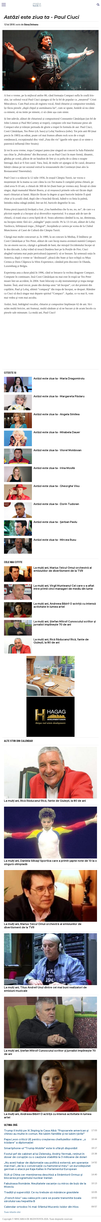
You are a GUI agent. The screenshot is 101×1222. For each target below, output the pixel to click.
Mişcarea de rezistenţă (50, 4)
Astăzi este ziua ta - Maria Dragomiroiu (59, 378)
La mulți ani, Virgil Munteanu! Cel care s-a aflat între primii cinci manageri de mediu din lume (64, 587)
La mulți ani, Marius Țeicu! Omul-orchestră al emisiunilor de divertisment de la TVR (63, 569)
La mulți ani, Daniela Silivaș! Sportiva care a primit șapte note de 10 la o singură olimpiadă (50, 862)
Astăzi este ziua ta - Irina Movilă (54, 468)
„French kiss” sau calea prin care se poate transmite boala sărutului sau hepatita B (42, 1199)
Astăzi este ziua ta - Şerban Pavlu (55, 522)
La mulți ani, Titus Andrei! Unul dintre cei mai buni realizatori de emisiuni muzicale (45, 989)
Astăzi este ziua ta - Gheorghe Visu (57, 486)
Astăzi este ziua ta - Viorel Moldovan (57, 450)
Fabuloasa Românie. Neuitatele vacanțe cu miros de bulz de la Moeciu (45, 1185)
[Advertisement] (50, 346)
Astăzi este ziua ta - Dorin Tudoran (56, 504)
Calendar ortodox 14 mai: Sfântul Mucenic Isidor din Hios (41, 1206)
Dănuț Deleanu (31, 24)
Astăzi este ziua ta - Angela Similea (57, 414)
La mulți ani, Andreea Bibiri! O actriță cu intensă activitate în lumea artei (65, 605)
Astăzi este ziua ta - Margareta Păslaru (59, 396)
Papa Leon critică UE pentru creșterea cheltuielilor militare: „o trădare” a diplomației (45, 1141)
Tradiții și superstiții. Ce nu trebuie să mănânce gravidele (41, 1192)
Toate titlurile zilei (12, 1212)
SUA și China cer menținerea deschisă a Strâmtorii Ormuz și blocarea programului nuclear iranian (43, 1176)
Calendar (27, 740)
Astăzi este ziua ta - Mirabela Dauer (57, 432)
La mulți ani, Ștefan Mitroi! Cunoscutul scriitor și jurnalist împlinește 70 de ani (65, 623)
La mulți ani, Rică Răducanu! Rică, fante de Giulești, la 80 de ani (61, 641)
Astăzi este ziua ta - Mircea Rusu (55, 539)
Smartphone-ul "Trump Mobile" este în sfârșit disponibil (40, 1148)
